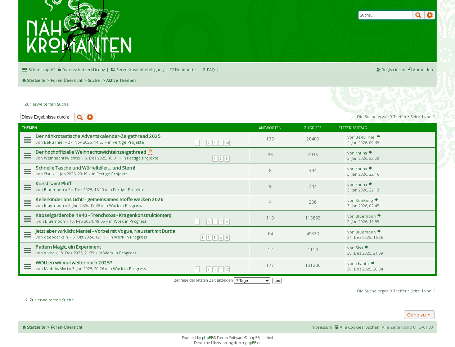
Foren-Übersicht (66, 80)
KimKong (364, 200)
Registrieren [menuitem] (393, 69)
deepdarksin (56, 237)
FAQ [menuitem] (211, 69)
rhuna (361, 153)
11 (221, 269)
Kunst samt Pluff (53, 183)
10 (227, 142)
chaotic (363, 263)
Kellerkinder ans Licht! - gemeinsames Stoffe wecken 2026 (99, 199)
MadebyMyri (56, 268)
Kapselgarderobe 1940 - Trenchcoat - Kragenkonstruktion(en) (103, 215)
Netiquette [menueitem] (185, 69)
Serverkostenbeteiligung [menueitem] (140, 69)
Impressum (321, 327)
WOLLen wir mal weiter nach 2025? (74, 262)
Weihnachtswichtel (62, 158)
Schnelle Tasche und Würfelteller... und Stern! (85, 168)
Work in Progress (125, 205)
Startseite (36, 80)
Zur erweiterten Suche (46, 104)
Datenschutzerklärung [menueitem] (83, 69)
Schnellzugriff (41, 69)
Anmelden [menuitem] (423, 69)
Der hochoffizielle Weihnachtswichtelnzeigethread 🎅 (94, 152)
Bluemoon (54, 189)
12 (227, 269)
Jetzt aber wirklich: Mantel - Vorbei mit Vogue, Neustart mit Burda (105, 231)
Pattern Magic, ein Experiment (68, 247)
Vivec (49, 252)
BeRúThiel (54, 142)
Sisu (47, 173)
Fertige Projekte (128, 142)
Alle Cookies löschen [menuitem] (359, 327)
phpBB (207, 337)
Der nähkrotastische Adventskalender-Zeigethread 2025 (98, 136)
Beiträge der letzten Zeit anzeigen (222, 280)
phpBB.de (253, 342)
